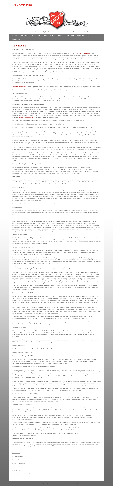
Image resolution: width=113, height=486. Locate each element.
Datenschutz (57, 32)
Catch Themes (75, 483)
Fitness (45, 36)
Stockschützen (70, 36)
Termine (87, 32)
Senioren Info (16, 39)
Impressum (67, 32)
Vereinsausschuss (27, 32)
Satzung (37, 32)
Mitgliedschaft (47, 32)
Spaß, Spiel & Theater (56, 36)
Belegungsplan (77, 32)
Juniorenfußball (24, 36)
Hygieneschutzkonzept (83, 36)
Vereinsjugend (36, 36)
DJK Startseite (22, 5)
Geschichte (15, 32)
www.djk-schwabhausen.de (84, 53)
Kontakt (94, 32)
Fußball (14, 36)
